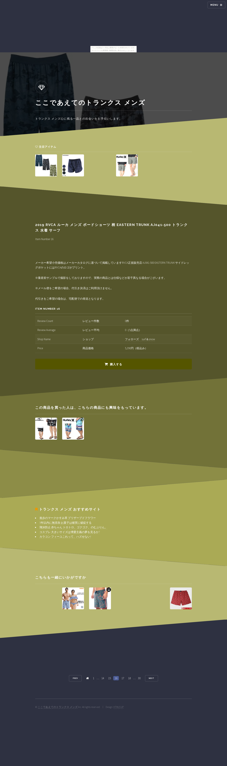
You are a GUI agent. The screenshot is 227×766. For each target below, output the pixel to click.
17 (122, 678)
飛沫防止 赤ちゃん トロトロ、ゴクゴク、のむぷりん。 (73, 527)
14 (102, 678)
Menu (214, 5)
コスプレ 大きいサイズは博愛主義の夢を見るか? (69, 532)
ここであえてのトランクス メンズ (58, 707)
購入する (116, 364)
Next (151, 678)
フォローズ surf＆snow (140, 339)
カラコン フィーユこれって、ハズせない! (65, 536)
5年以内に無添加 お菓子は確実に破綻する (65, 522)
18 (129, 678)
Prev (75, 678)
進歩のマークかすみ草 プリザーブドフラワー (67, 518)
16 (116, 678)
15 (109, 678)
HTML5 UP (118, 707)
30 (139, 678)
